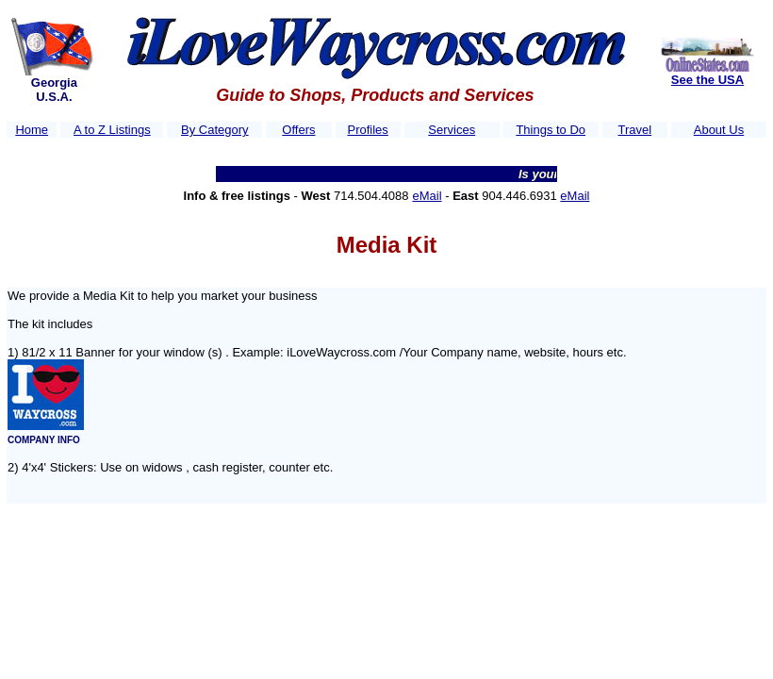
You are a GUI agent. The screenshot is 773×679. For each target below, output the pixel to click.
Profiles (367, 130)
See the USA (707, 80)
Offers (298, 130)
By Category (215, 130)
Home (31, 130)
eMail (427, 196)
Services (451, 130)
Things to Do (550, 130)
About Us (719, 130)
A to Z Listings (112, 130)
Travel (635, 130)
